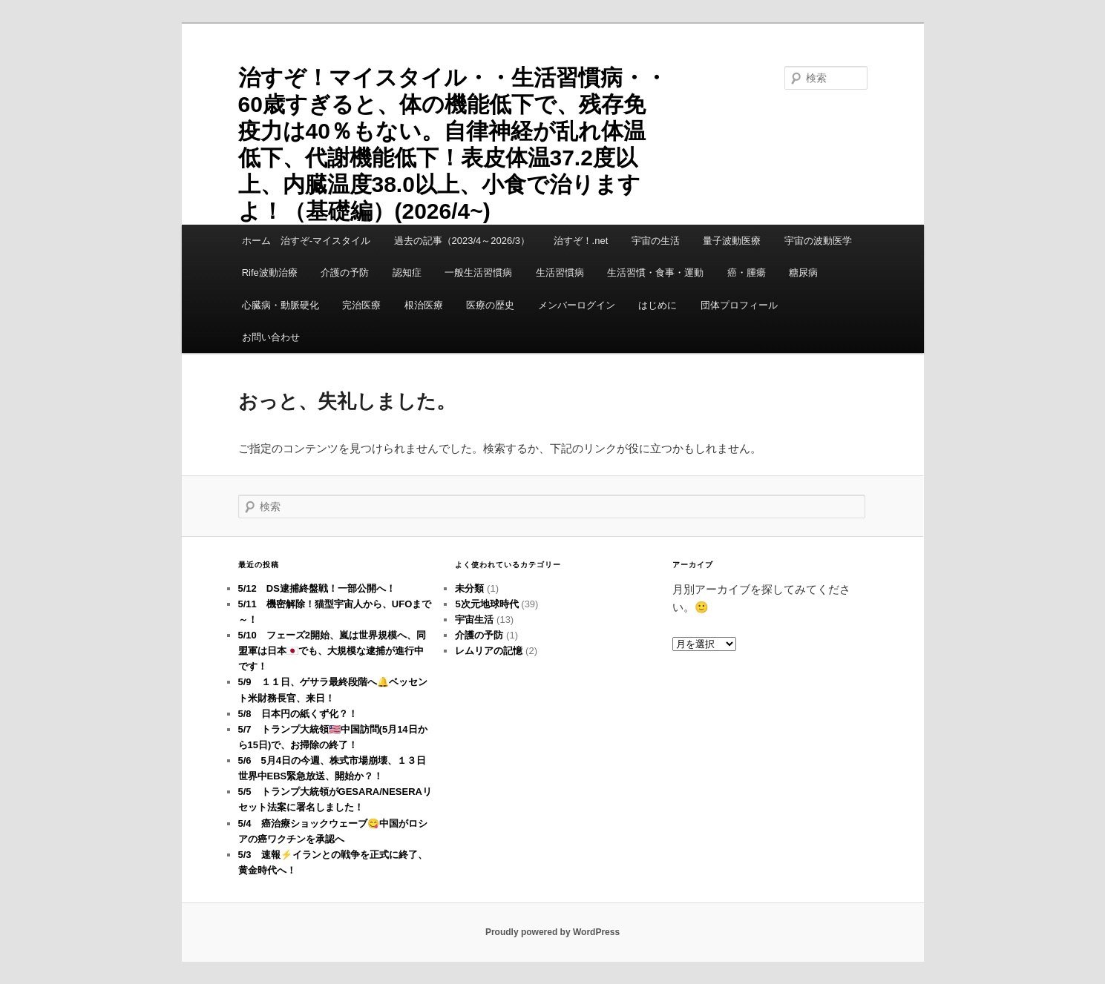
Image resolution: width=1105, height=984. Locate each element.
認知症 (407, 272)
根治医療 (423, 305)
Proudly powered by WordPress (552, 932)
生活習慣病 (560, 272)
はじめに (657, 305)
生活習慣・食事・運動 (655, 272)
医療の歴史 (490, 305)
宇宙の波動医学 (818, 240)
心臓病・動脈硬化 (280, 305)
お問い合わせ (271, 337)
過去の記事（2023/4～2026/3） (462, 240)
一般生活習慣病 (478, 272)
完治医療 (361, 305)
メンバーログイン (576, 305)
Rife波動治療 (270, 272)
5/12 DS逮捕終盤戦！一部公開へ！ (317, 588)
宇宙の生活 (656, 240)
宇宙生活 (474, 619)
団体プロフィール (744, 305)
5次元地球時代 (486, 604)
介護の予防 (345, 272)
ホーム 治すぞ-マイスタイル (306, 240)
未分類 (469, 588)
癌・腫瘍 (746, 272)
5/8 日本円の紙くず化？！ (298, 713)
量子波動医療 (732, 240)
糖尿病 (803, 272)
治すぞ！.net (581, 240)
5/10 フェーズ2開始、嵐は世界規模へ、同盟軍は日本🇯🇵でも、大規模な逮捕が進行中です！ (332, 651)
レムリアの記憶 (488, 650)
